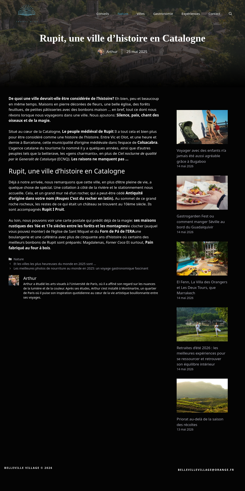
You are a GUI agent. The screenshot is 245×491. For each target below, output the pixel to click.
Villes (140, 13)
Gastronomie (163, 13)
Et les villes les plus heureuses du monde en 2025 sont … (55, 264)
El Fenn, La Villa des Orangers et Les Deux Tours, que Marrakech (202, 287)
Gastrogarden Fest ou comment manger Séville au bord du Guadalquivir (201, 221)
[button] (230, 13)
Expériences (191, 13)
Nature (123, 13)
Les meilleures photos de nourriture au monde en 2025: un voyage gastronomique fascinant (81, 268)
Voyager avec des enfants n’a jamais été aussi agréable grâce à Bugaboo (201, 156)
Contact (214, 13)
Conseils (102, 13)
